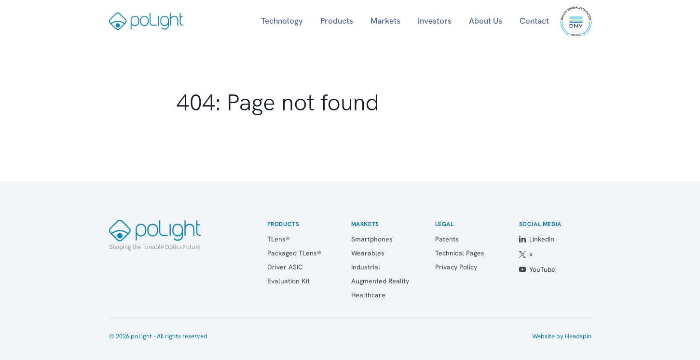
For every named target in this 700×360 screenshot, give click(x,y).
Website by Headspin (561, 336)
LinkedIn (536, 239)
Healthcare (368, 295)
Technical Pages (459, 253)
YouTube (537, 269)
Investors (435, 20)
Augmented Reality (380, 281)
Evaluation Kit (288, 281)
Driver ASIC (285, 267)
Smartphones (372, 239)
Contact (534, 20)
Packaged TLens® (294, 253)
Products (336, 20)
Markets (385, 20)
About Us (485, 20)
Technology (282, 20)
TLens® (278, 239)
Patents (447, 239)
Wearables (367, 253)
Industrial (365, 267)
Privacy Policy (456, 267)
